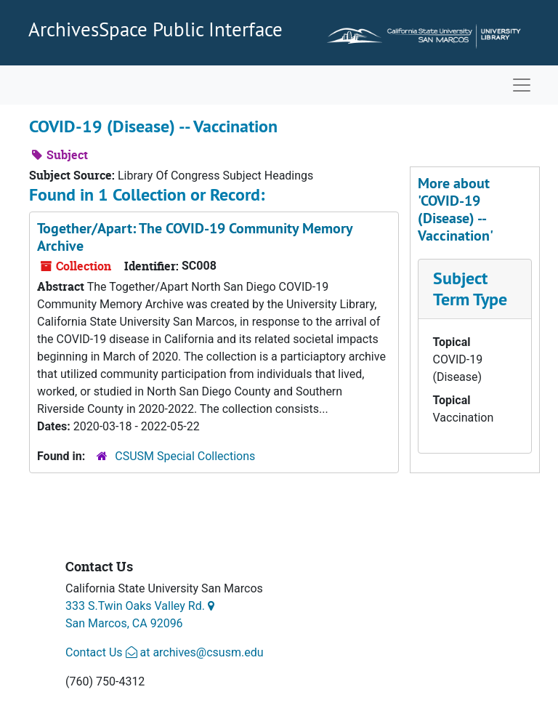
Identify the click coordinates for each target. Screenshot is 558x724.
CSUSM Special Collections (185, 456)
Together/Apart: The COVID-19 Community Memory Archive (194, 237)
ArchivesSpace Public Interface (155, 29)
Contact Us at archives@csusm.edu (164, 652)
